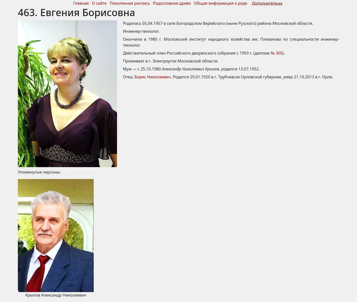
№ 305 (277, 53)
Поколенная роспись (130, 3)
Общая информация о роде (221, 3)
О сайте (99, 3)
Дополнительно (267, 3)
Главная (81, 3)
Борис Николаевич (153, 77)
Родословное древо (172, 3)
